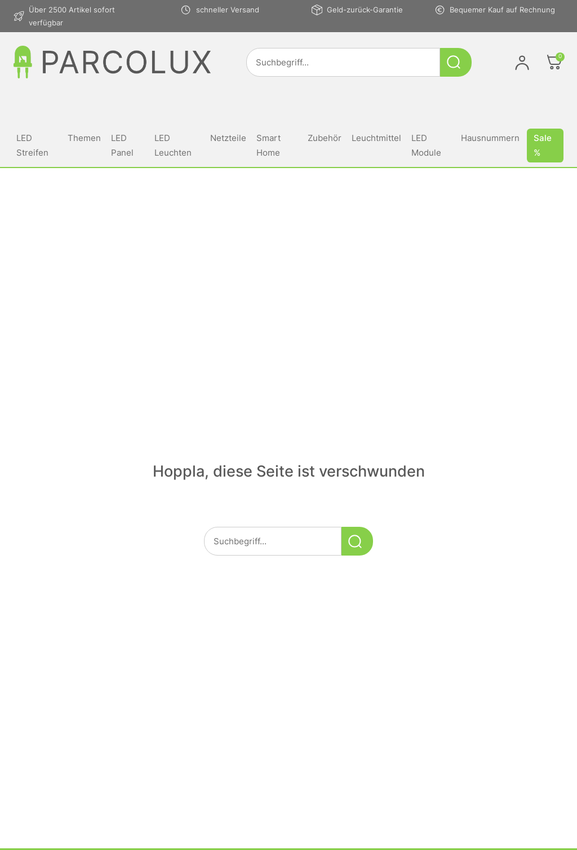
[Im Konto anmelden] (522, 62)
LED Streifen (32, 145)
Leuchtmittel (376, 138)
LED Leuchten (173, 145)
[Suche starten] (456, 62)
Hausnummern (490, 138)
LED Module (426, 145)
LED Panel (122, 145)
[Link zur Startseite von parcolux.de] (112, 62)
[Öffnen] (554, 62)
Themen (84, 138)
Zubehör (324, 138)
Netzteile (228, 138)
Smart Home (268, 145)
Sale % (543, 145)
